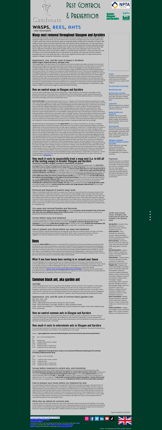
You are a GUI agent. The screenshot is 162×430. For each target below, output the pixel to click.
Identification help (115, 90)
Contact (111, 74)
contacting (47, 155)
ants (74, 27)
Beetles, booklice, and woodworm (116, 113)
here (116, 177)
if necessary (72, 269)
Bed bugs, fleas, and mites (117, 93)
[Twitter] (97, 419)
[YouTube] (107, 419)
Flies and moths (114, 126)
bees (58, 27)
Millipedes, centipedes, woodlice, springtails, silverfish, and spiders (119, 142)
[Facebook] (92, 419)
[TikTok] (112, 419)
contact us (46, 143)
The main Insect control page (119, 86)
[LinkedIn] (102, 419)
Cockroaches (113, 103)
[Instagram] (87, 419)
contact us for (51, 269)
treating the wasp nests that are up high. (83, 120)
